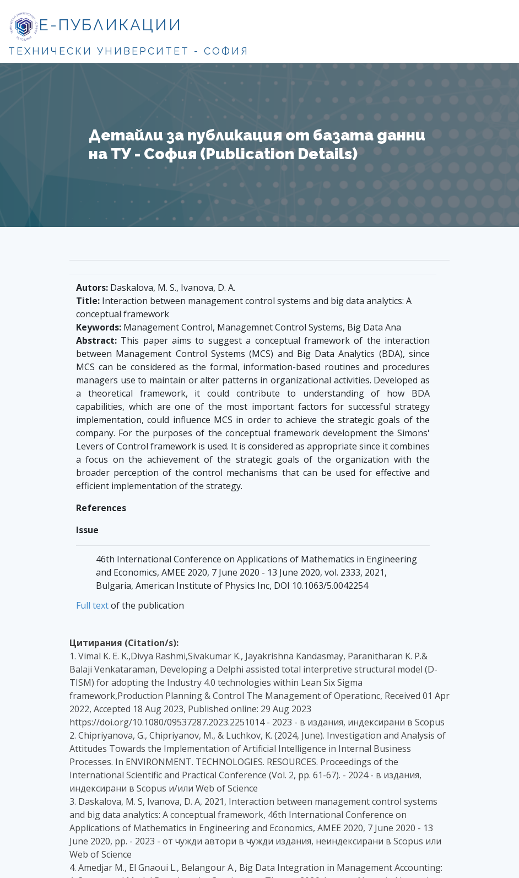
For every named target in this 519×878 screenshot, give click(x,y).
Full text (92, 605)
